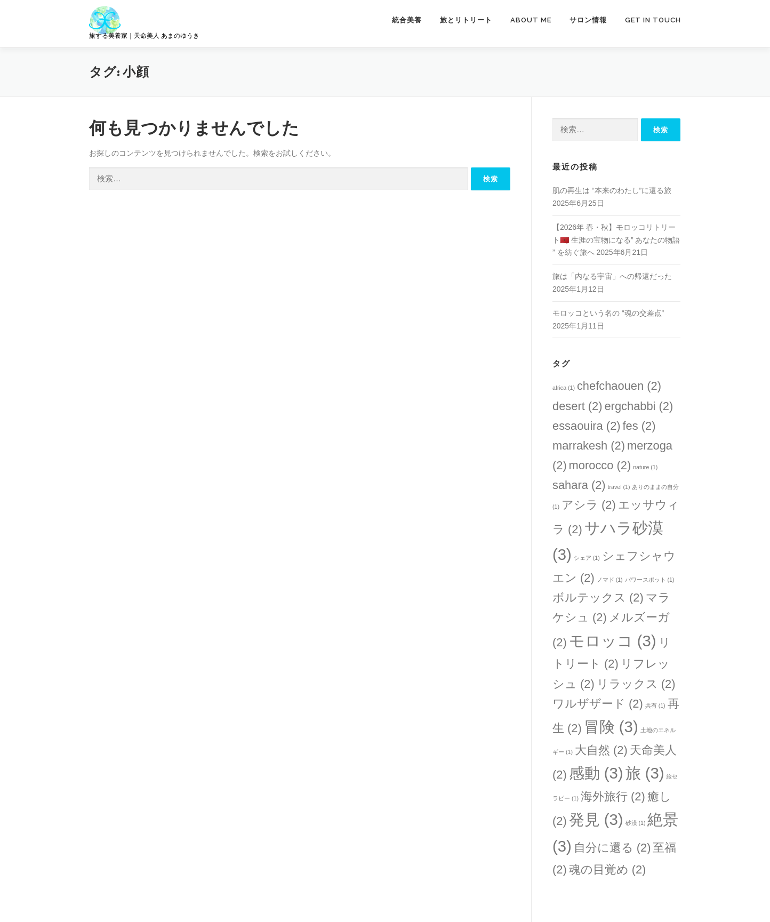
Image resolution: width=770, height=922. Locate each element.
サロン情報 (588, 20)
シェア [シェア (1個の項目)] (587, 558)
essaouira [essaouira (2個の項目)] (586, 425)
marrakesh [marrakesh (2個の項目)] (588, 445)
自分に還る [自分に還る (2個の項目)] (612, 847)
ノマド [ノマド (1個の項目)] (610, 579)
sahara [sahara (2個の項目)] (579, 485)
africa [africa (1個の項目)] (563, 387)
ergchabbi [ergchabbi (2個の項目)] (638, 406)
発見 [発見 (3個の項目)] (596, 819)
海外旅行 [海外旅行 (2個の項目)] (613, 796)
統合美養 (407, 20)
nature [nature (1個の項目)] (645, 467)
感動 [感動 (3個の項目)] (596, 773)
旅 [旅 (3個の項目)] (644, 773)
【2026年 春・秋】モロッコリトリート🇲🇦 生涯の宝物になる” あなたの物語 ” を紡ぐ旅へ (616, 240)
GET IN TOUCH (653, 20)
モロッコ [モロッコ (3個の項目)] (612, 641)
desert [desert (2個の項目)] (577, 406)
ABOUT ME (530, 20)
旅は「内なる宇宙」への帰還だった (612, 276)
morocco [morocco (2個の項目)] (600, 465)
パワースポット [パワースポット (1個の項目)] (650, 579)
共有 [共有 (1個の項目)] (655, 705)
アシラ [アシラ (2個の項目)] (589, 504)
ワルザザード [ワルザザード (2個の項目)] (597, 703)
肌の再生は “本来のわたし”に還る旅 (611, 190)
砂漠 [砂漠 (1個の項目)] (635, 823)
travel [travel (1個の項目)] (619, 487)
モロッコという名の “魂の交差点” (608, 313)
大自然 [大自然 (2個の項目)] (601, 750)
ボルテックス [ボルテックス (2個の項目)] (598, 597)
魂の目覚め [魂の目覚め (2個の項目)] (607, 869)
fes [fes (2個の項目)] (638, 425)
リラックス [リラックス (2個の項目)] (636, 684)
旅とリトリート (466, 20)
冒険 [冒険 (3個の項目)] (611, 726)
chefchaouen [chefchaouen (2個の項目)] (619, 385)
